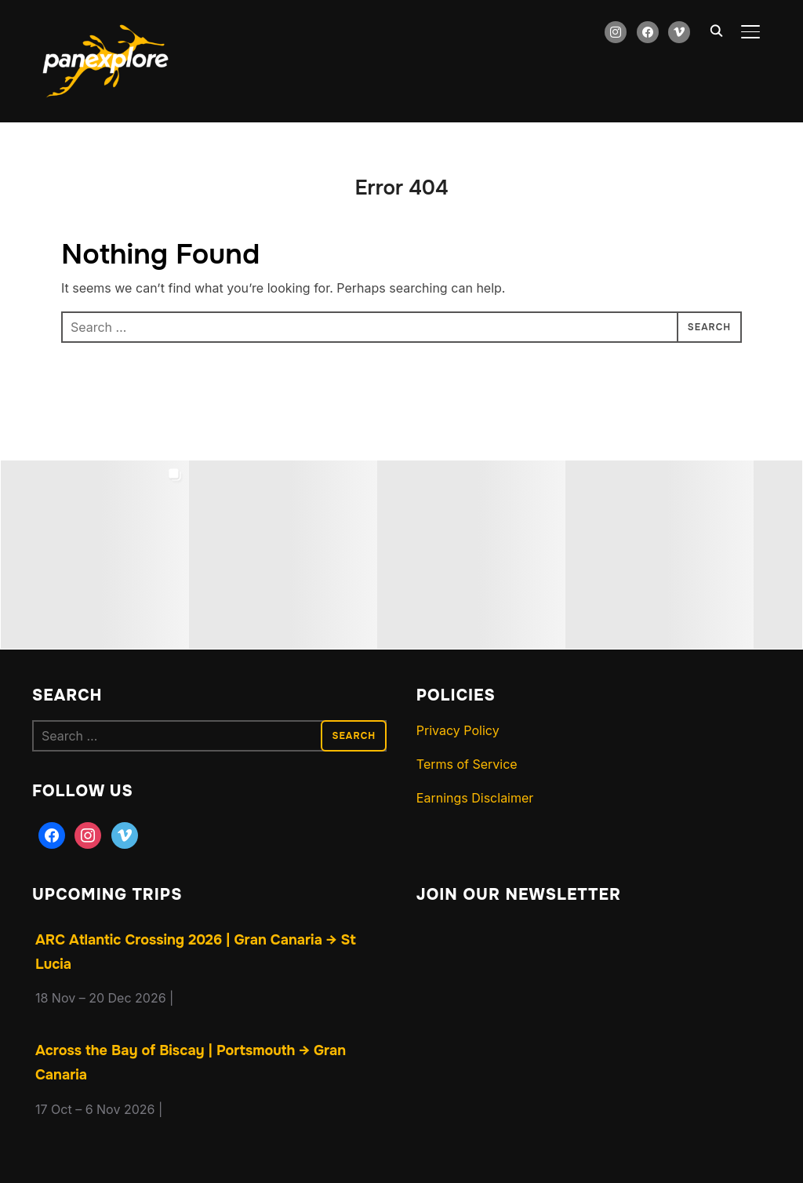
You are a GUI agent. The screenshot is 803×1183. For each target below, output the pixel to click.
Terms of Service (467, 764)
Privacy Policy (458, 730)
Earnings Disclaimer (475, 798)
